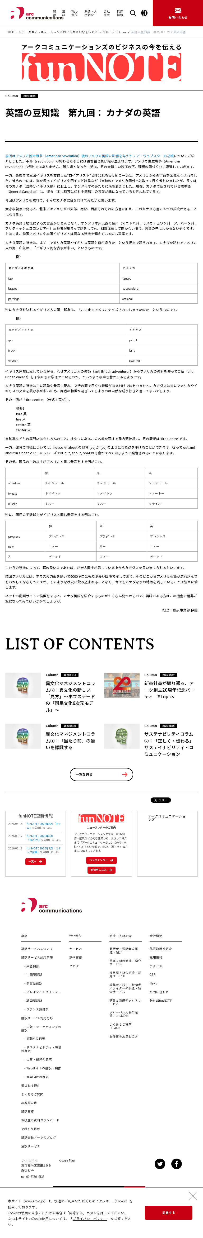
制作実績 (75, 957)
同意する (168, 1212)
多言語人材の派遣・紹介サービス (125, 974)
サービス (75, 948)
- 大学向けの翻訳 (35, 1077)
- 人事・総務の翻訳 (36, 1059)
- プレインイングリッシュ (41, 992)
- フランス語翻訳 (35, 1009)
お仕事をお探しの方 (123, 1036)
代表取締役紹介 (161, 948)
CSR (152, 974)
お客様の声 (29, 1103)
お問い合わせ (159, 992)
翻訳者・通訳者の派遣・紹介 (123, 950)
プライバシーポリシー (90, 1218)
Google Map (67, 1160)
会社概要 (107, 13)
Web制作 (74, 13)
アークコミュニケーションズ (167, 818)
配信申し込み (99, 870)
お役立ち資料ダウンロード (40, 1120)
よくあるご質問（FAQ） (120, 1026)
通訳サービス (30, 1146)
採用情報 (120, 13)
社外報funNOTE (161, 1000)
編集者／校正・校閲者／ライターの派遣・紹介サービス (125, 988)
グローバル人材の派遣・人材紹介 (123, 1014)
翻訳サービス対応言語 (37, 957)
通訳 (63, 13)
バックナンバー (100, 860)
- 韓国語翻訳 (31, 1000)
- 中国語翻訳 (31, 974)
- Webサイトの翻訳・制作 (41, 1068)
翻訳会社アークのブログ (38, 1137)
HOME (12, 32)
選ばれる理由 (30, 1085)
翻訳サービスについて (37, 948)
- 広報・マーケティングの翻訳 (41, 1028)
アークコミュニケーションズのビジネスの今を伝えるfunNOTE (66, 32)
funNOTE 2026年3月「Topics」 (40, 838)
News (153, 983)
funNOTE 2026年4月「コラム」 (44, 826)
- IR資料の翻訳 (33, 1038)
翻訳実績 (27, 1111)
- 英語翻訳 (30, 966)
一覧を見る (84, 774)
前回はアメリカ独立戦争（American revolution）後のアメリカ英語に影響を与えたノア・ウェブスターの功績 (89, 155)
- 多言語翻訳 (31, 983)
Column (121, 32)
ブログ (74, 966)
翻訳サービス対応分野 (37, 1018)
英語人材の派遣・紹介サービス (125, 962)
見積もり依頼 (30, 1129)
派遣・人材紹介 (90, 13)
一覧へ (34, 861)
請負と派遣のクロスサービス (125, 1002)
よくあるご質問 (32, 1094)
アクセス (156, 966)
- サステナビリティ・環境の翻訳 (41, 1049)
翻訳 (54, 13)
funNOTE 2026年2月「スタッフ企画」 (44, 850)
